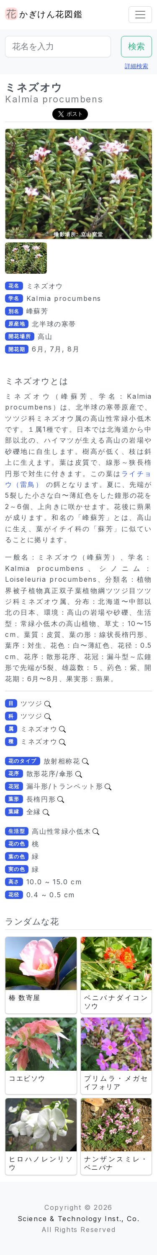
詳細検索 (136, 65)
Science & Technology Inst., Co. (79, 1218)
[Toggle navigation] (140, 14)
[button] (26, 258)
